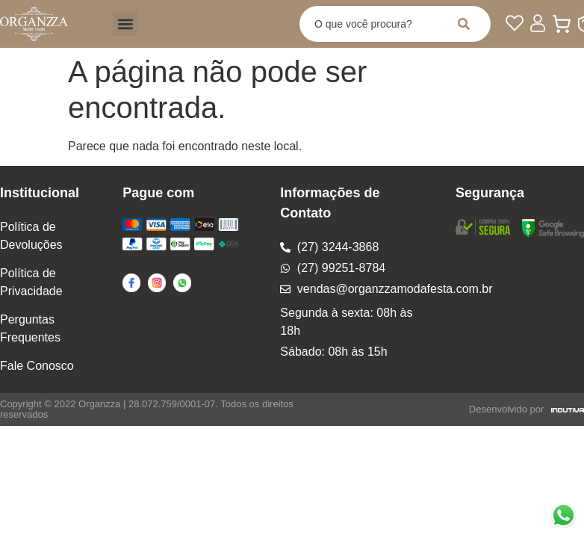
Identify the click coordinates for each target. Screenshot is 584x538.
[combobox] (371, 24)
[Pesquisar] (467, 24)
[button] (125, 23)
